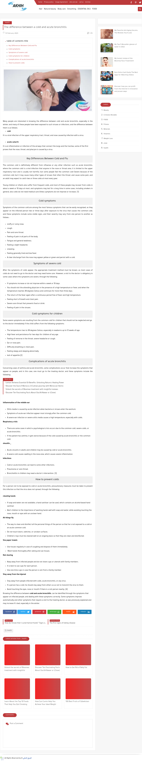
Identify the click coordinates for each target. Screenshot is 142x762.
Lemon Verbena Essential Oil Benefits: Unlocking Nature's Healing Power (35, 383)
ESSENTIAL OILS (84, 9)
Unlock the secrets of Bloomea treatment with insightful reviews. (32, 389)
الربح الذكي (27, 758)
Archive (87, 2)
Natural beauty (50, 9)
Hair (40, 9)
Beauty (106, 110)
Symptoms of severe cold (18, 53)
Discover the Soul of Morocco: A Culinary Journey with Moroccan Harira (34, 386)
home (40, 2)
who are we (73, 2)
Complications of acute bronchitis (21, 60)
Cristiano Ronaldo (110, 115)
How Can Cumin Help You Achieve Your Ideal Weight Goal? (45, 703)
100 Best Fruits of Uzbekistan (77, 702)
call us (81, 2)
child (105, 143)
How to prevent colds (17, 63)
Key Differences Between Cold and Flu (23, 46)
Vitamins (107, 134)
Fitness (106, 124)
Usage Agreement (61, 2)
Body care (62, 9)
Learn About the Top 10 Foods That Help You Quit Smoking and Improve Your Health (16, 703)
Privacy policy (49, 2)
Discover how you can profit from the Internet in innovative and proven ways (126, 89)
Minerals (107, 129)
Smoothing (71, 9)
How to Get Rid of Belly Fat (76, 668)
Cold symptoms (14, 49)
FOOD (94, 9)
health (7, 23)
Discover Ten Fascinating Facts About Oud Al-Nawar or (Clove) (31, 393)
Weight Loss (108, 139)
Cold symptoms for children (19, 56)
